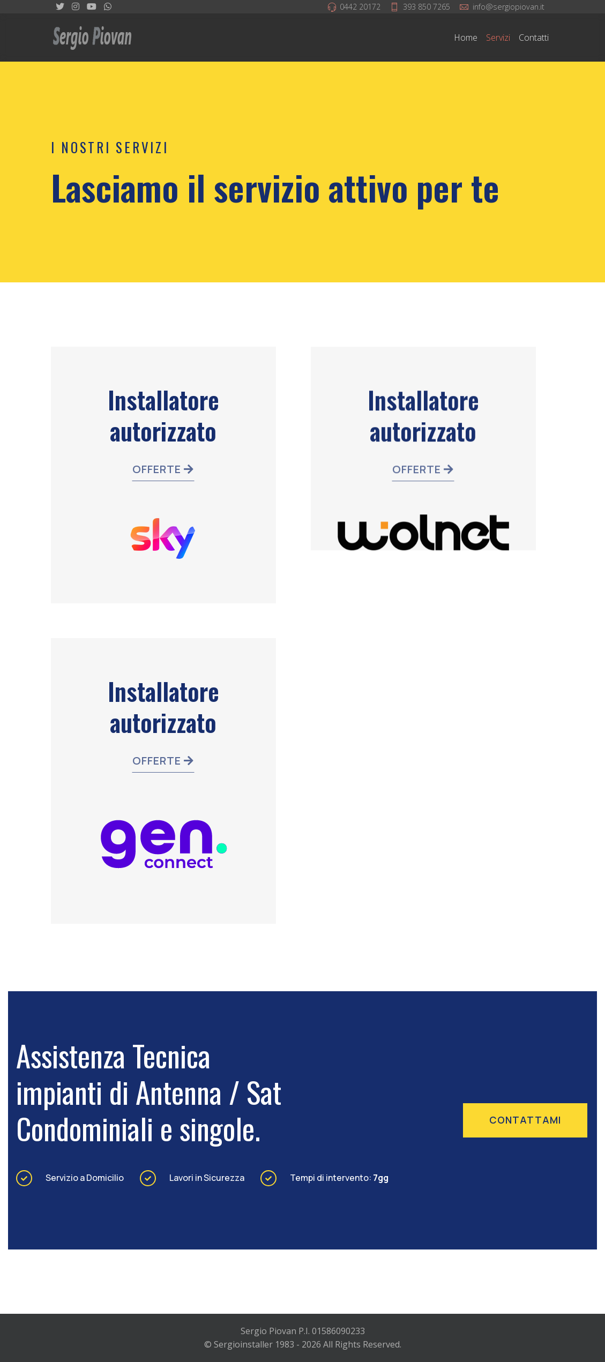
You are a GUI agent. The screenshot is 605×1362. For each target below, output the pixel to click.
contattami (525, 1119)
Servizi (498, 37)
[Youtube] (91, 6)
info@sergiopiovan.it (508, 7)
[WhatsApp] (107, 6)
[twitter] (60, 6)
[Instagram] (75, 6)
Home (465, 37)
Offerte (163, 470)
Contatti (534, 37)
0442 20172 (360, 7)
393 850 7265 (426, 7)
